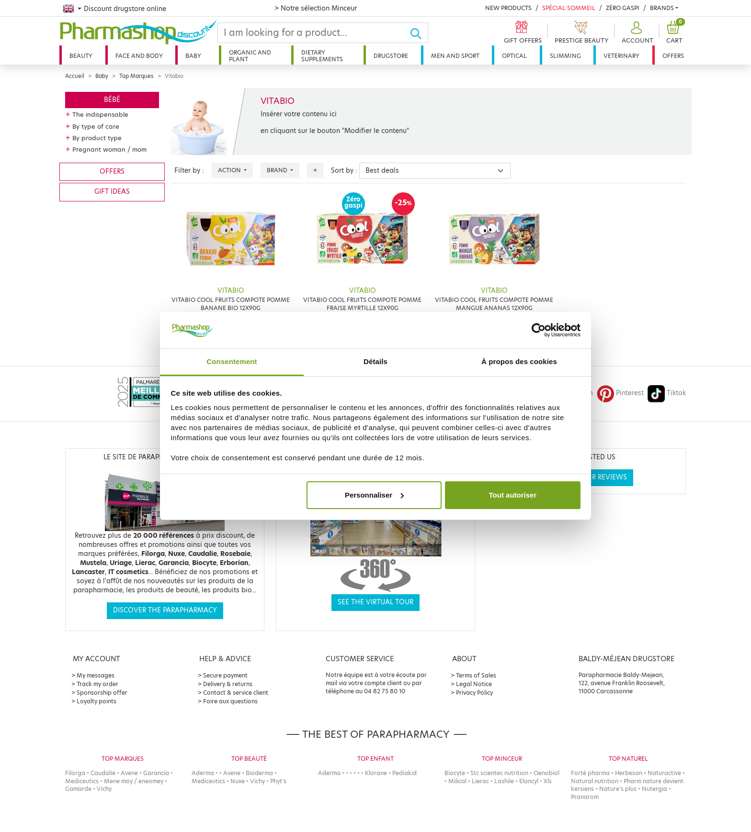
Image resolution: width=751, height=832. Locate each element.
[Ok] (419, 32)
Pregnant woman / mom (109, 149)
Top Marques (136, 76)
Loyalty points (96, 701)
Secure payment (225, 675)
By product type (97, 137)
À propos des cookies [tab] (519, 361)
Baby (193, 56)
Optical (514, 56)
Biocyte (454, 773)
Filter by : (189, 170)
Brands (662, 8)
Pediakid (404, 773)
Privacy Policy (474, 692)
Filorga (75, 773)
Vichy (104, 789)
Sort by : (344, 170)
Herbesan (628, 773)
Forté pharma (590, 773)
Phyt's (278, 781)
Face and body (139, 56)
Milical (457, 781)
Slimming (565, 56)
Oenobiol (546, 773)
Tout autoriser (513, 495)
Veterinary (621, 56)
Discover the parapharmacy (165, 610)
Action (230, 170)
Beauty (80, 56)
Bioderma (259, 773)
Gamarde (78, 789)
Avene (129, 773)
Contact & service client (235, 692)
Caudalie (103, 773)
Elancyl (528, 781)
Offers (673, 56)
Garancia (156, 773)
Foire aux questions (230, 701)
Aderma (203, 773)
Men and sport (455, 56)
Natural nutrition (594, 781)
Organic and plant (250, 55)
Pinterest (620, 393)
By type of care (95, 126)
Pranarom (585, 797)
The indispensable (100, 114)
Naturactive (664, 773)
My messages (95, 675)
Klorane (376, 773)
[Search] (313, 32)
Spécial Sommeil (568, 8)
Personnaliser (374, 495)
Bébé (112, 99)
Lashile (504, 781)
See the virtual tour (375, 602)
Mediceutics (82, 781)
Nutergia (654, 789)
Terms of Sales (476, 675)
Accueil (74, 76)
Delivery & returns (227, 684)
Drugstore (391, 56)
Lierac (480, 781)
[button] (636, 33)
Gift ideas (112, 191)
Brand (278, 170)
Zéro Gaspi (622, 8)
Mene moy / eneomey (133, 781)
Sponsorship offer (102, 692)
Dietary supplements (322, 55)
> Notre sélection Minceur (315, 8)
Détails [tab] (375, 361)
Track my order (97, 684)
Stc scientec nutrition (499, 773)
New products (508, 8)
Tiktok (667, 393)
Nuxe (237, 781)
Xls (548, 781)
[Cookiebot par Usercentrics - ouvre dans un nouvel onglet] (538, 330)
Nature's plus (618, 789)
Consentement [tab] (231, 361)
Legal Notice (474, 684)
